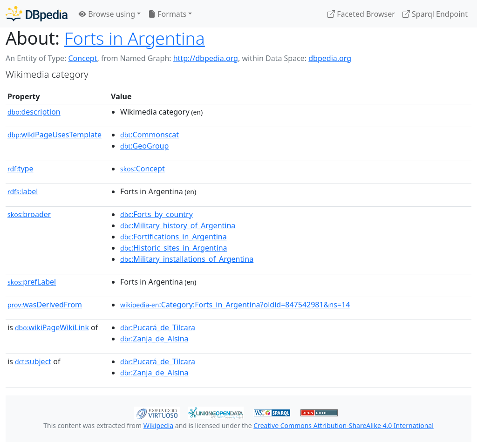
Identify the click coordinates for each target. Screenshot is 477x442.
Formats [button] (167, 14)
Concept (82, 58)
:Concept (142, 168)
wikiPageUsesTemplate (54, 134)
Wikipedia (158, 425)
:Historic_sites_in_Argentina (173, 248)
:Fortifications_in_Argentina (173, 236)
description (34, 112)
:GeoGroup (144, 146)
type (20, 168)
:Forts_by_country (156, 214)
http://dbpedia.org (205, 58)
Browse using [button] (107, 14)
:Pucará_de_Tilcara (157, 327)
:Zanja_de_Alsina (154, 338)
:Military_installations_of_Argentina (186, 259)
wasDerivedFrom (44, 304)
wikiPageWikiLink (52, 327)
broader (29, 214)
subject (33, 361)
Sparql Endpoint (435, 14)
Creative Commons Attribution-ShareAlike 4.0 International (343, 425)
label (22, 191)
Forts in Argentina (134, 38)
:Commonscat (149, 134)
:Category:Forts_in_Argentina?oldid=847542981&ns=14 (235, 304)
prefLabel (31, 282)
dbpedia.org (329, 58)
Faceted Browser (361, 14)
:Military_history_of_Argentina (177, 225)
